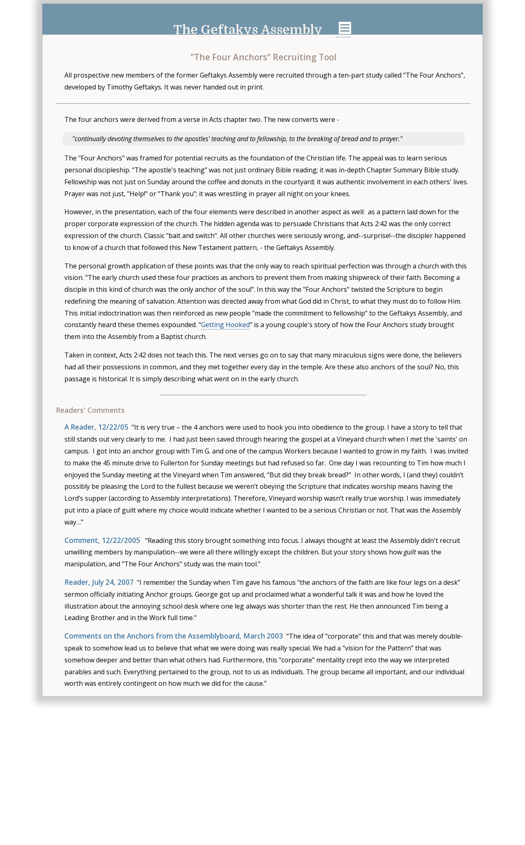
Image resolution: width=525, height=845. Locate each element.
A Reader (79, 427)
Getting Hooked (225, 324)
